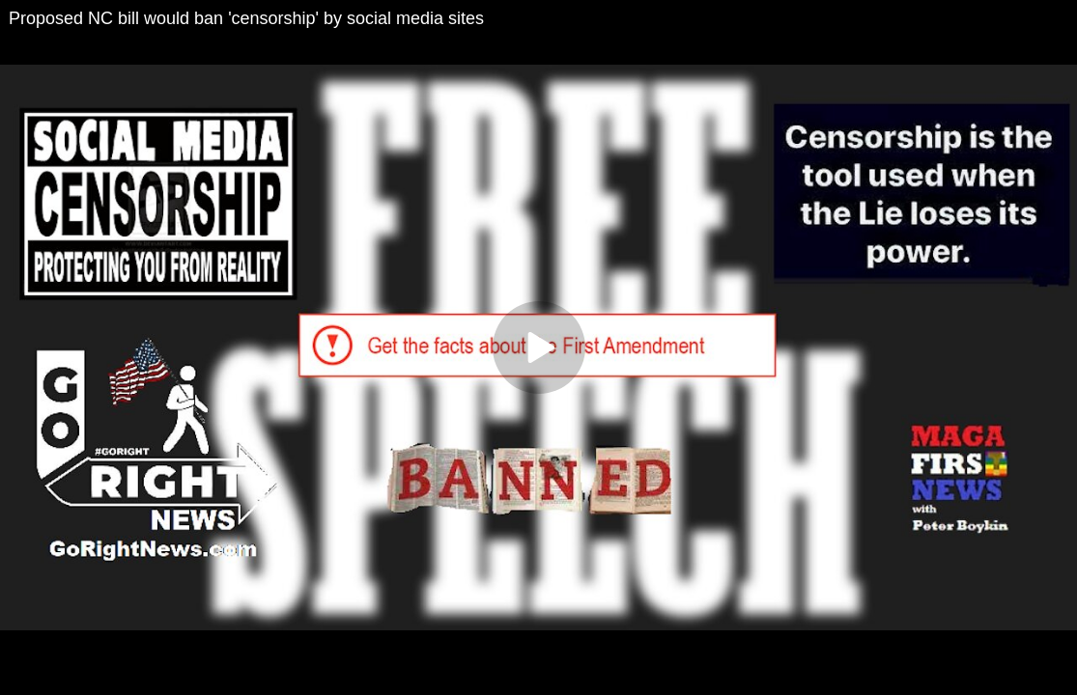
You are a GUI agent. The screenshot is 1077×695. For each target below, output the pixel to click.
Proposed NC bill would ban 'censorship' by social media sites (246, 18)
